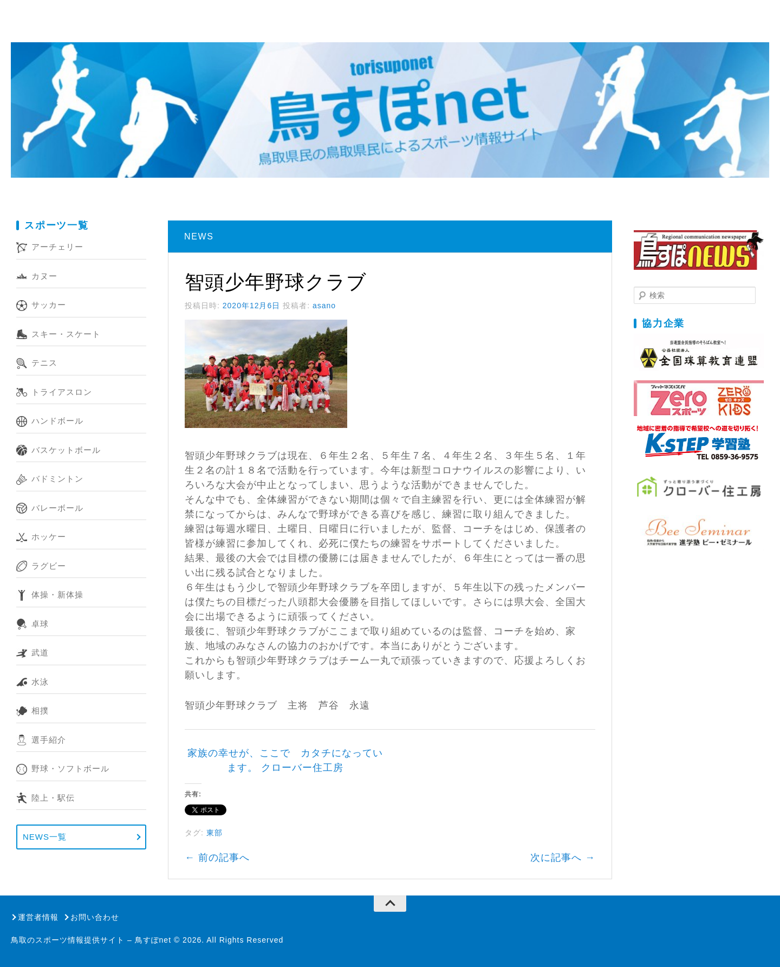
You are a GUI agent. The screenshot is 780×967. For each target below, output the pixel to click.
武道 (40, 652)
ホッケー (48, 536)
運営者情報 (38, 917)
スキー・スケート (66, 334)
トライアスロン (61, 392)
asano (324, 305)
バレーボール (57, 507)
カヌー (44, 276)
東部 (214, 832)
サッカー (48, 304)
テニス (44, 362)
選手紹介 (48, 739)
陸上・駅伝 (53, 797)
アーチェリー (57, 246)
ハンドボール (57, 420)
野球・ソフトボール (70, 768)
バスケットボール (66, 450)
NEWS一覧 (45, 836)
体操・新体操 (57, 594)
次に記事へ (562, 857)
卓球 (40, 623)
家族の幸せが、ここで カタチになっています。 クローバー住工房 (285, 760)
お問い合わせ (94, 917)
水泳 (40, 681)
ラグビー (48, 565)
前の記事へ (217, 857)
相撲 (40, 710)
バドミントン (57, 478)
